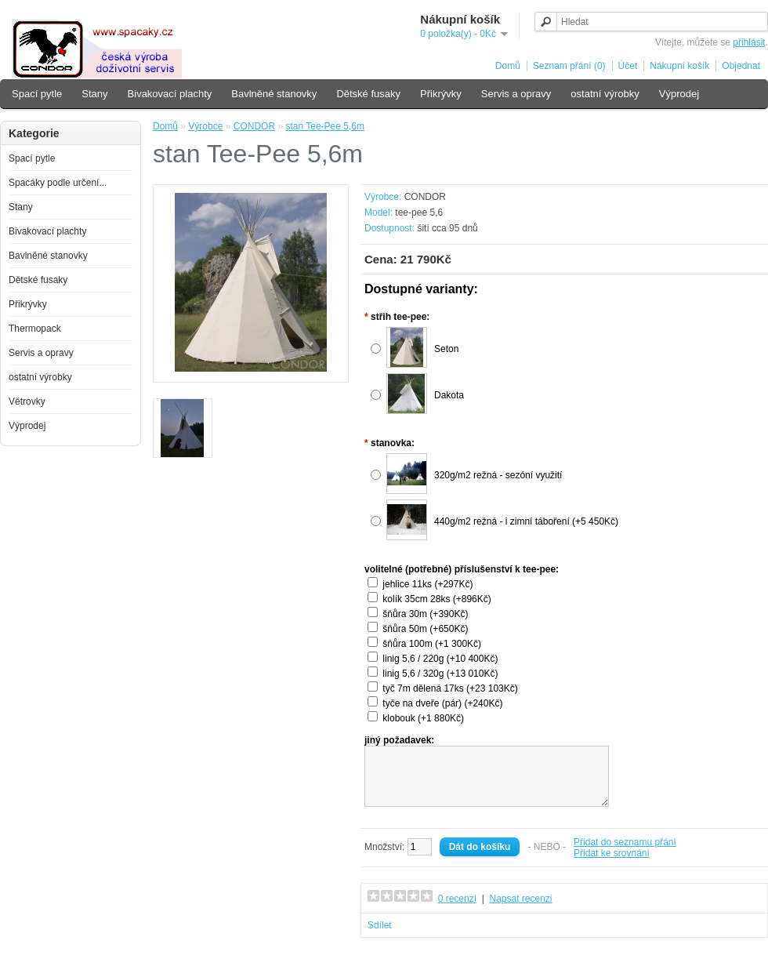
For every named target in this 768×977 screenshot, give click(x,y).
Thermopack (35, 328)
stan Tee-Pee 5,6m (324, 126)
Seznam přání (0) (569, 65)
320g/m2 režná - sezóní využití (498, 475)
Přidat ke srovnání (612, 864)
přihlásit (749, 42)
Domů (507, 65)
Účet (628, 65)
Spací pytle (37, 94)
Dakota (449, 395)
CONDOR (254, 126)
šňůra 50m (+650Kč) (425, 628)
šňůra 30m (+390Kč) (425, 613)
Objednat (741, 65)
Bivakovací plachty (170, 94)
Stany (94, 94)
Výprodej (679, 94)
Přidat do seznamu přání (625, 853)
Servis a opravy (516, 94)
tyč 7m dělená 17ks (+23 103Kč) (449, 688)
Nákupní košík (679, 65)
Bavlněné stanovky (274, 94)
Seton (446, 348)
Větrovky (27, 401)
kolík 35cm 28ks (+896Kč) (436, 599)
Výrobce (205, 126)
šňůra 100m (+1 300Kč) (431, 643)
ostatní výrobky (605, 94)
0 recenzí (457, 910)
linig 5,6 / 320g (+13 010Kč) (440, 673)
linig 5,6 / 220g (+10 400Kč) (440, 658)
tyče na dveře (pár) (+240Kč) (442, 703)
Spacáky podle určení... (58, 182)
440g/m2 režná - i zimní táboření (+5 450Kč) (526, 521)
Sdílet (380, 937)
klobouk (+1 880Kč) (423, 718)
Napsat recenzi (520, 910)
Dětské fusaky (368, 94)
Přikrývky (441, 94)
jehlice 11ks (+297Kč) (427, 584)
